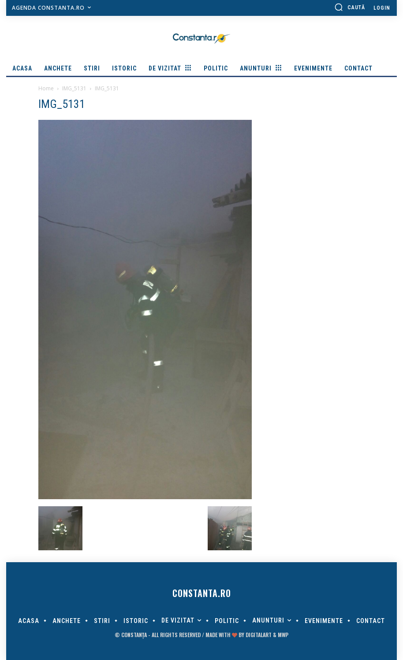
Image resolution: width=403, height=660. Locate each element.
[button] (349, 7)
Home (46, 88)
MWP (283, 634)
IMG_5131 (74, 88)
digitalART (259, 634)
